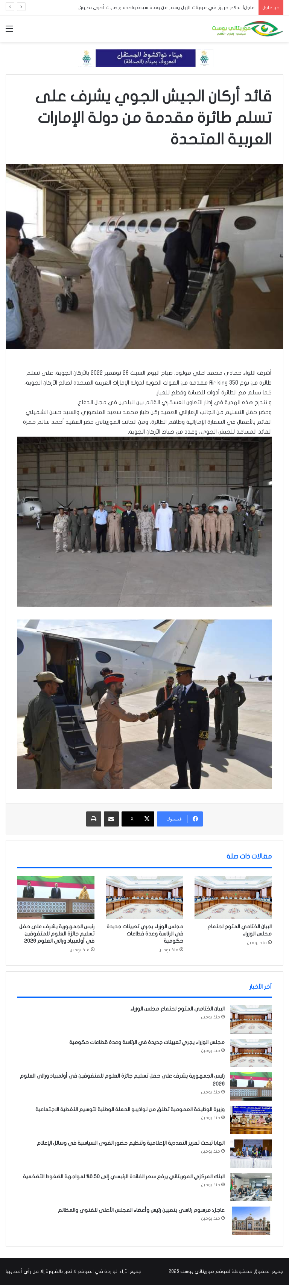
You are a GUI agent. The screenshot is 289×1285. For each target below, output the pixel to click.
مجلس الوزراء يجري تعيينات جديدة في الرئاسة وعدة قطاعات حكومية (144, 934)
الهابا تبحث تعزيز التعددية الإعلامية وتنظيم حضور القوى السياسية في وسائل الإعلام (131, 1143)
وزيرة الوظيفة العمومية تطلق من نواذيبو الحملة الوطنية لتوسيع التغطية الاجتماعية (130, 1109)
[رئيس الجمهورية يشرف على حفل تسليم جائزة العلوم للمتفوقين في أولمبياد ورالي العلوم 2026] (55, 898)
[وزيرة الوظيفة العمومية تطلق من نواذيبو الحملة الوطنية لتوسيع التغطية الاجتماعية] (251, 1120)
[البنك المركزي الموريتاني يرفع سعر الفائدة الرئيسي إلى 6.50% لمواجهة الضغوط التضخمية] (251, 1187)
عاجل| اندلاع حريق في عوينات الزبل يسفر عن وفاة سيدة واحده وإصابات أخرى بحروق (166, 7)
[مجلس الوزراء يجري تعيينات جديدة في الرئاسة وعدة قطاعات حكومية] (144, 898)
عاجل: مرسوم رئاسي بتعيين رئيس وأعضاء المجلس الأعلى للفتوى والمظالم (141, 1210)
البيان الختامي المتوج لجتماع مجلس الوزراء (177, 1009)
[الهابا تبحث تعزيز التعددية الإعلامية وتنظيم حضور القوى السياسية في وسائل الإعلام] (251, 1153)
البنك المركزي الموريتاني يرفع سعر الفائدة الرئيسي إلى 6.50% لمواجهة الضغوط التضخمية (124, 1176)
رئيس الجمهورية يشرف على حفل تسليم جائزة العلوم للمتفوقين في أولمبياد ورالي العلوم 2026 (56, 934)
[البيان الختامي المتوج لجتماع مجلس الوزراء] (233, 898)
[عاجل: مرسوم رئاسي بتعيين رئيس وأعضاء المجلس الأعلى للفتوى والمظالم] (251, 1221)
